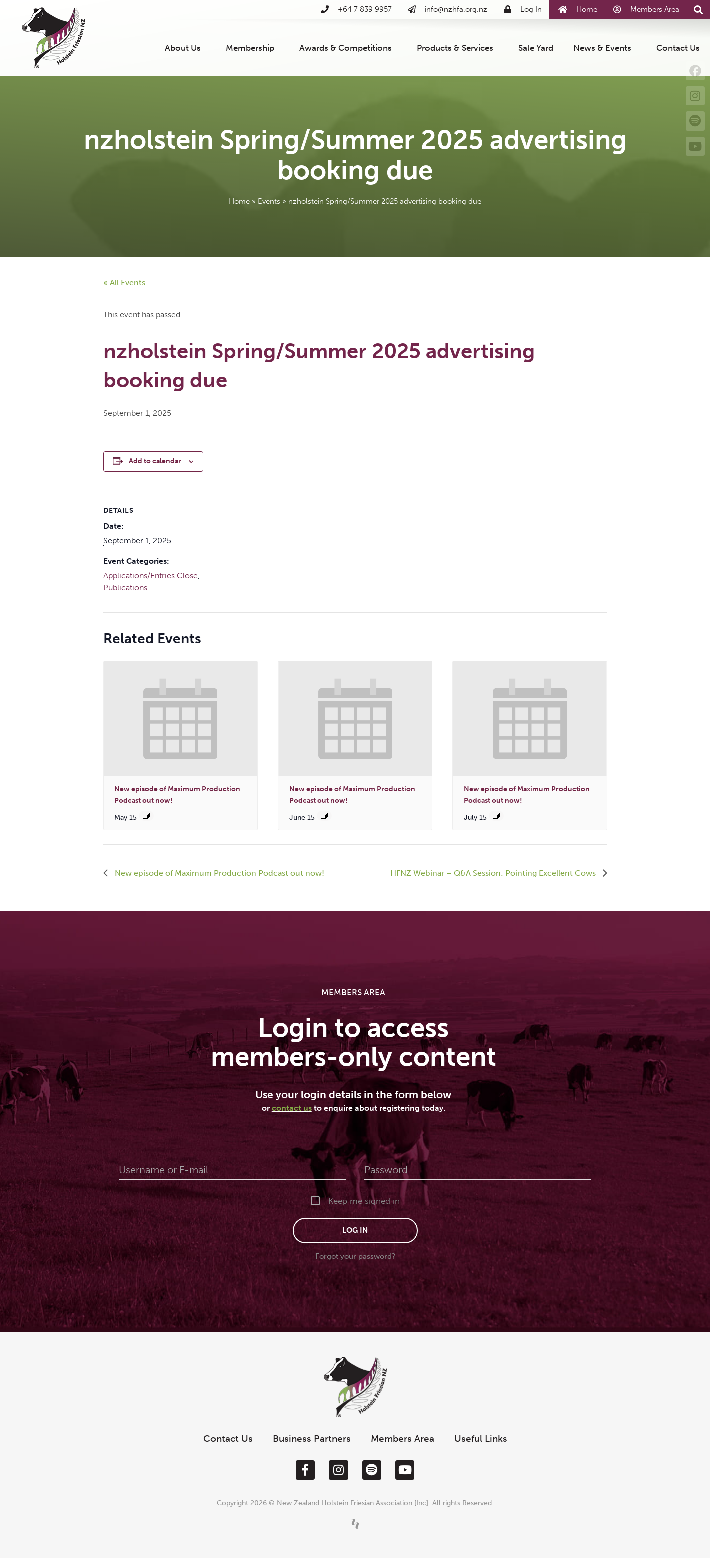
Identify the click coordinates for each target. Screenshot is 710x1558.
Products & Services (457, 48)
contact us (292, 1108)
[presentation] (180, 718)
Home (239, 201)
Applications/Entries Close (150, 575)
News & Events (604, 48)
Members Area (402, 1438)
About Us (185, 48)
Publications (125, 587)
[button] (698, 10)
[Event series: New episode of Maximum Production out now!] (146, 816)
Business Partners (312, 1438)
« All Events (124, 282)
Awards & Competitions (348, 48)
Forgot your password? (355, 1256)
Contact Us (678, 48)
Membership (252, 48)
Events (269, 201)
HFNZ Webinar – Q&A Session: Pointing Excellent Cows (494, 873)
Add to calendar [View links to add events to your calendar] (155, 461)
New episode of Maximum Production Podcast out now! (218, 873)
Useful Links (480, 1438)
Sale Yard (535, 48)
